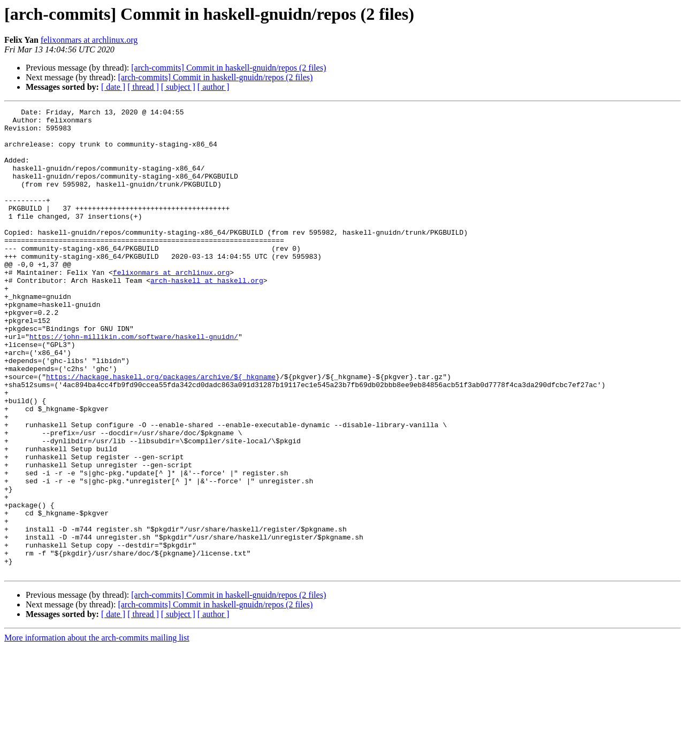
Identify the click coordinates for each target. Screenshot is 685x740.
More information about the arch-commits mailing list (96, 730)
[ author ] (213, 86)
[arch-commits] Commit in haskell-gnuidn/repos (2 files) (228, 67)
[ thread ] (143, 86)
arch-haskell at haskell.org (206, 315)
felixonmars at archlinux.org (89, 39)
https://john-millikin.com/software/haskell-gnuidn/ (133, 383)
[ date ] (113, 86)
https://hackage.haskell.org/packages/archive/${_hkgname (161, 431)
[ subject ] (178, 86)
